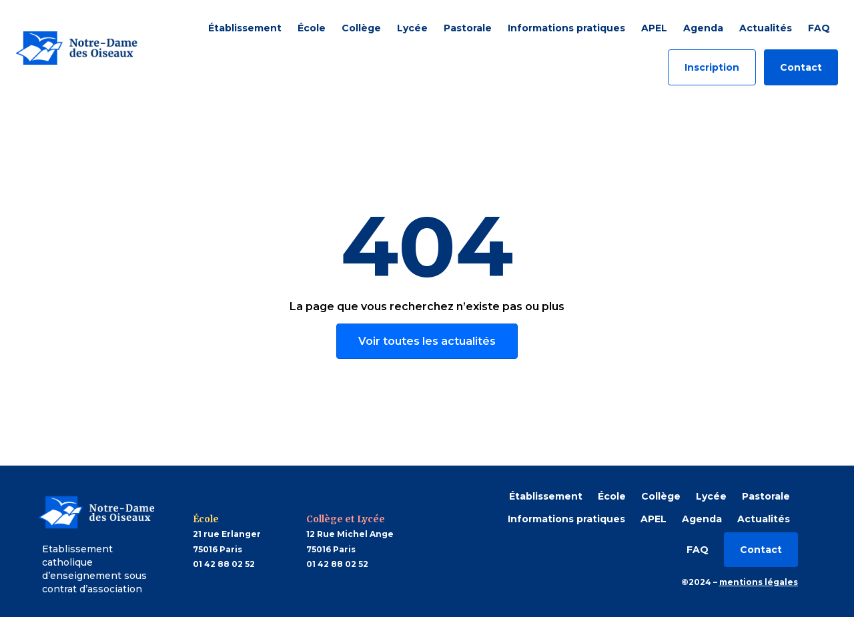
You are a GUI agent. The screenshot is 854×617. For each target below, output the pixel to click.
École (312, 28)
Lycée (412, 28)
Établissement (245, 28)
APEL (654, 28)
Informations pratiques (566, 28)
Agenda (703, 28)
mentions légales (758, 582)
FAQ (819, 28)
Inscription (712, 67)
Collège (361, 28)
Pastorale (468, 28)
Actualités (765, 28)
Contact (801, 67)
